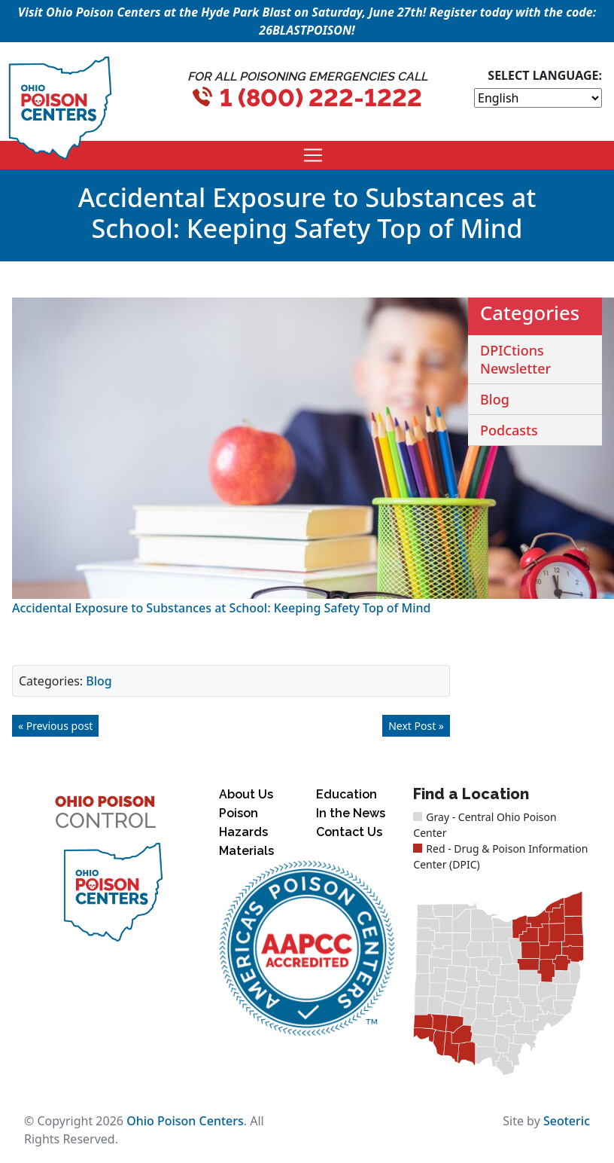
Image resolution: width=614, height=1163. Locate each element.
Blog (98, 681)
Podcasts (509, 430)
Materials (246, 851)
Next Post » (416, 726)
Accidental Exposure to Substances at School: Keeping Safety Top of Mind (221, 608)
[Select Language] (538, 98)
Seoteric (566, 1121)
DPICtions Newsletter (515, 359)
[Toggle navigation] (313, 155)
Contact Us (349, 832)
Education (346, 794)
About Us (246, 794)
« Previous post (55, 726)
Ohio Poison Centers (185, 1121)
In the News (350, 813)
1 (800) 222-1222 (321, 97)
